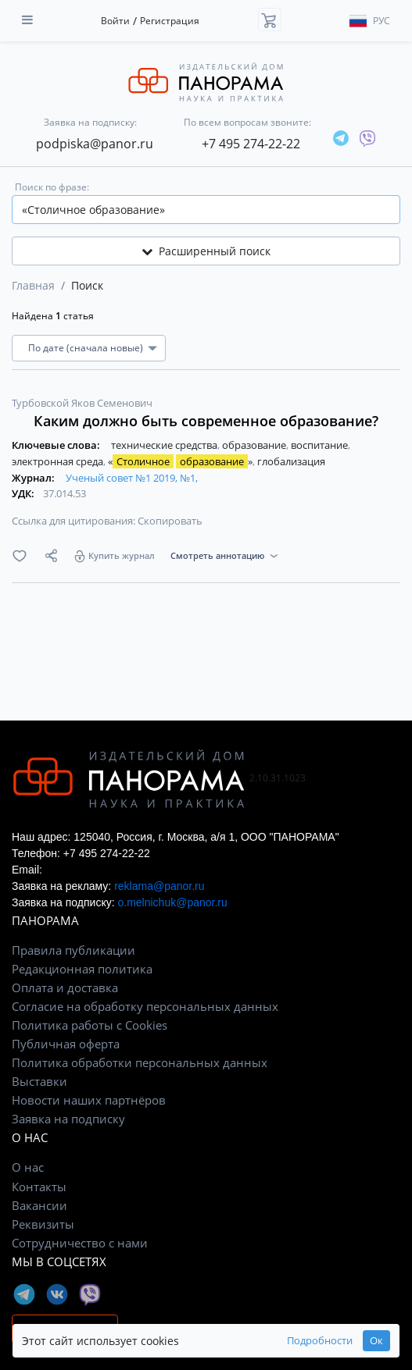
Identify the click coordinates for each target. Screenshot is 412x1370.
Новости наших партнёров (89, 1100)
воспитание (320, 445)
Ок (376, 1340)
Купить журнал (121, 555)
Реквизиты (43, 1224)
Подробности (320, 1340)
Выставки (39, 1081)
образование (255, 445)
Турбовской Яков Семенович (82, 403)
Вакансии (39, 1205)
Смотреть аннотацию (217, 555)
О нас (28, 1167)
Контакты (39, 1186)
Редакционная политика (82, 969)
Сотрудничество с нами (80, 1243)
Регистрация (169, 20)
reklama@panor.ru (159, 886)
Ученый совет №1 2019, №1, (132, 478)
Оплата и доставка (65, 987)
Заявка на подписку (68, 1118)
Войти (115, 20)
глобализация (291, 461)
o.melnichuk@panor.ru (172, 902)
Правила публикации (73, 950)
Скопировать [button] (170, 521)
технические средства (165, 445)
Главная (33, 285)
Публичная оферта (66, 1044)
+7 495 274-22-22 (251, 143)
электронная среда (59, 461)
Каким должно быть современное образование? (206, 420)
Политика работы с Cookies (89, 1025)
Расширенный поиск (206, 251)
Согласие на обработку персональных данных (145, 1006)
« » (181, 461)
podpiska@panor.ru (94, 143)
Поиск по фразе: (52, 187)
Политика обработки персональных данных (139, 1062)
